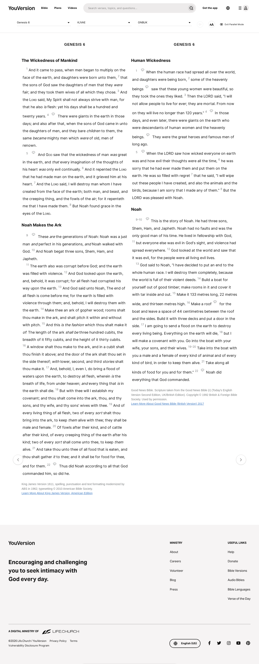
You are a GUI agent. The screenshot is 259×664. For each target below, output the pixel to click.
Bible (44, 7)
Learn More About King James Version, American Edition (57, 493)
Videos (72, 7)
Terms (73, 640)
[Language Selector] (228, 8)
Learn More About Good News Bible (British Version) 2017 (167, 403)
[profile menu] (243, 8)
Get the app (210, 7)
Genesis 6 (44, 22)
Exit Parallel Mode (232, 24)
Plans (57, 7)
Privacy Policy (58, 640)
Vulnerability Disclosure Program (28, 645)
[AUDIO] (200, 24)
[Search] (134, 8)
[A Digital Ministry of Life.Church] (129, 629)
